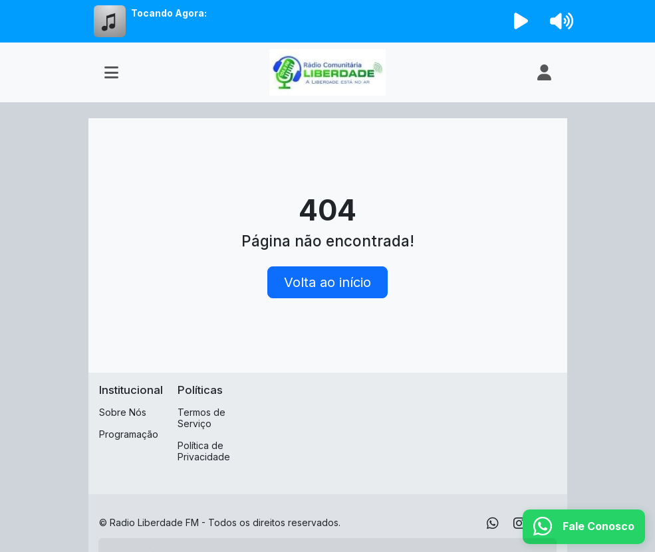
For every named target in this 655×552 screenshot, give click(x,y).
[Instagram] (519, 523)
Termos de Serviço (201, 418)
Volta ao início (327, 282)
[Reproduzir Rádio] (520, 21)
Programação (128, 434)
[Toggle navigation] (111, 72)
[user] (544, 72)
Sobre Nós (122, 412)
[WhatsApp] (493, 523)
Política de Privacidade (204, 451)
